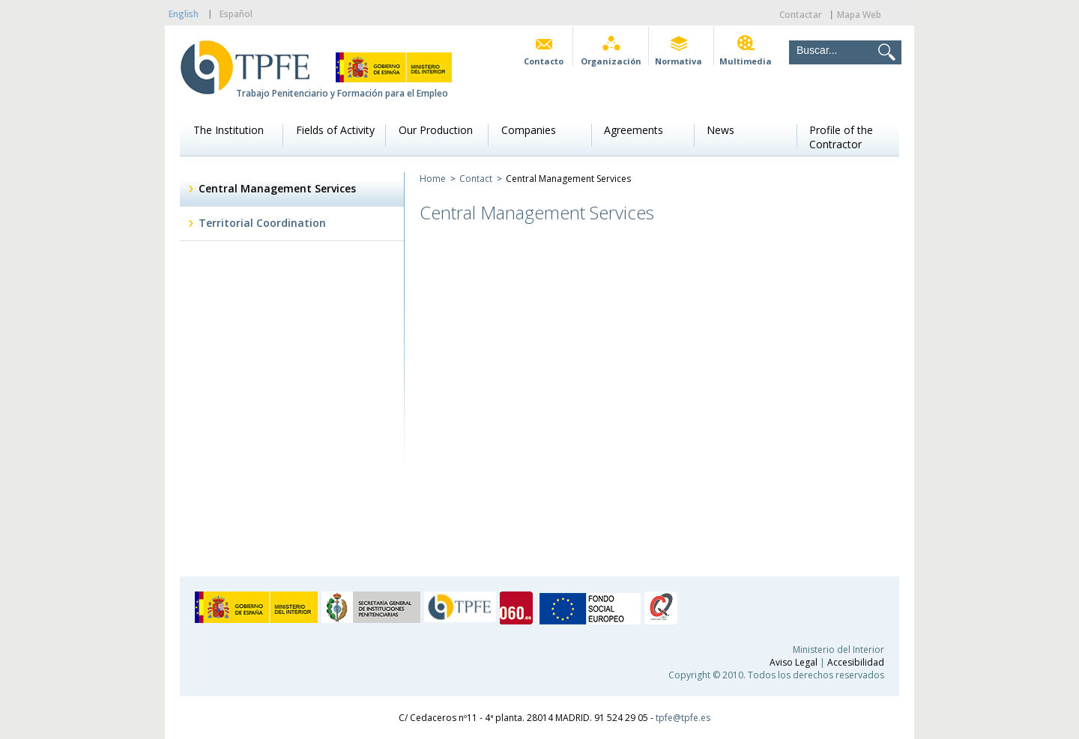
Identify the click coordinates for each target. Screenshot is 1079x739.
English (184, 13)
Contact (475, 178)
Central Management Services (277, 188)
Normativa (678, 61)
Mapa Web (859, 14)
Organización (611, 61)
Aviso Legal (793, 662)
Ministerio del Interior (838, 649)
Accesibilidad (855, 662)
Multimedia (745, 61)
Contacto (543, 61)
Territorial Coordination (262, 223)
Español (236, 13)
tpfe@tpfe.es (683, 717)
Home (433, 178)
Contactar (800, 14)
